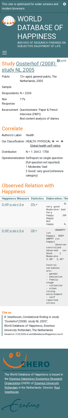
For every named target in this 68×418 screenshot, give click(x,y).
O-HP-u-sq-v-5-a (13, 204)
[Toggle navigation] (4, 52)
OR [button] (33, 231)
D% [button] (33, 204)
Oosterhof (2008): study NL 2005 (29, 67)
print (61, 60)
